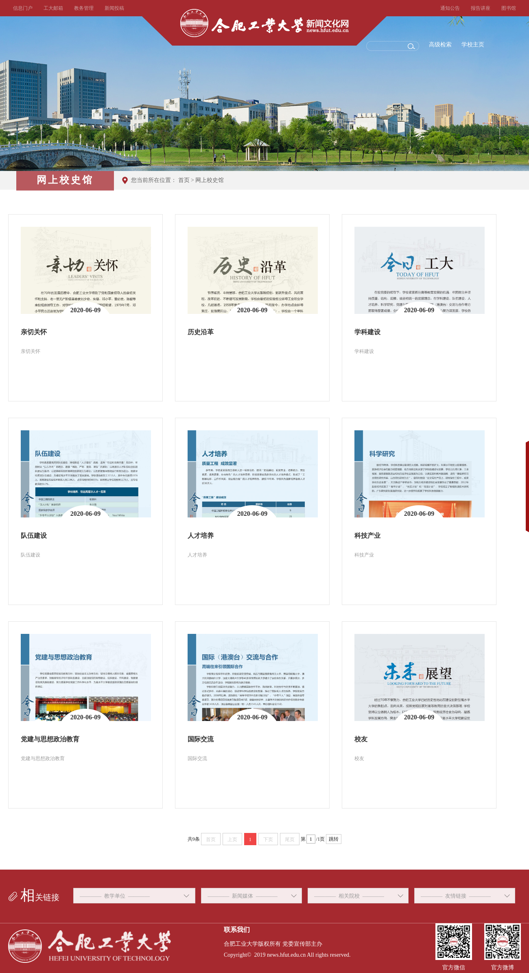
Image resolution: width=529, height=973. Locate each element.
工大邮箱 (53, 8)
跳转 (334, 839)
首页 (184, 180)
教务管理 (84, 8)
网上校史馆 (209, 180)
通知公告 (450, 8)
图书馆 (508, 8)
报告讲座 (480, 8)
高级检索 (440, 45)
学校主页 (472, 45)
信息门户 (23, 8)
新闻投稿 (114, 8)
